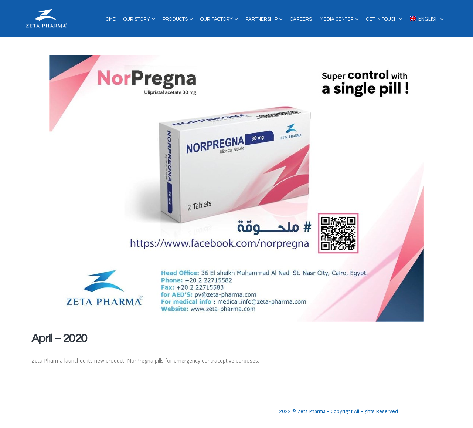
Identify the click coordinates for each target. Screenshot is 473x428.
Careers (301, 19)
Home (109, 19)
